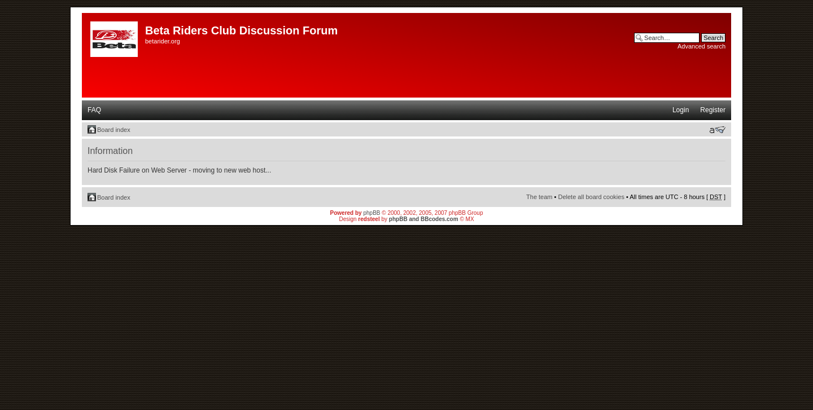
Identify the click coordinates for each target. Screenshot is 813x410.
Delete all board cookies (591, 196)
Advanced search (701, 46)
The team (539, 196)
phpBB (371, 213)
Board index (113, 129)
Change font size (717, 130)
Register (712, 110)
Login (680, 110)
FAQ (94, 110)
